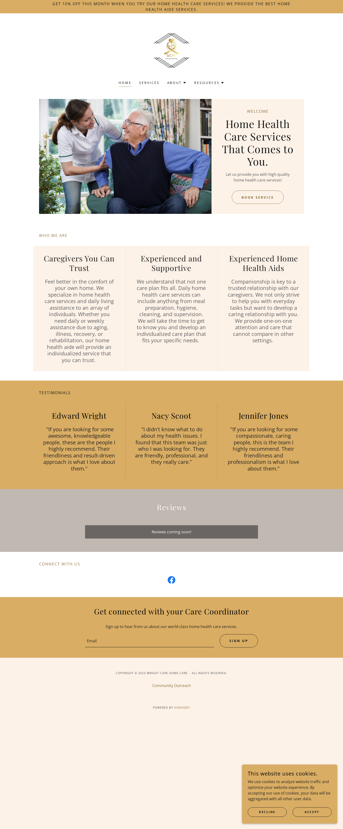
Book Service (258, 197)
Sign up (238, 641)
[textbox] (149, 641)
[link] (171, 50)
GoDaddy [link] (182, 708)
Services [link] (149, 82)
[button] (177, 83)
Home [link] (125, 82)
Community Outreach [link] (171, 685)
